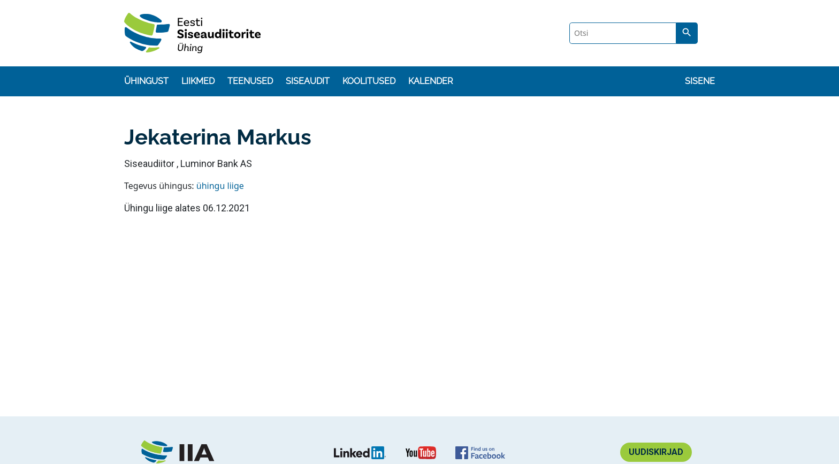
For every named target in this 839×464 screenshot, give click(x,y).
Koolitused (368, 81)
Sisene (700, 81)
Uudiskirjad (656, 452)
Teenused (250, 81)
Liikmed (198, 81)
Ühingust (146, 81)
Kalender (430, 81)
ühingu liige (220, 186)
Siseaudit (308, 81)
